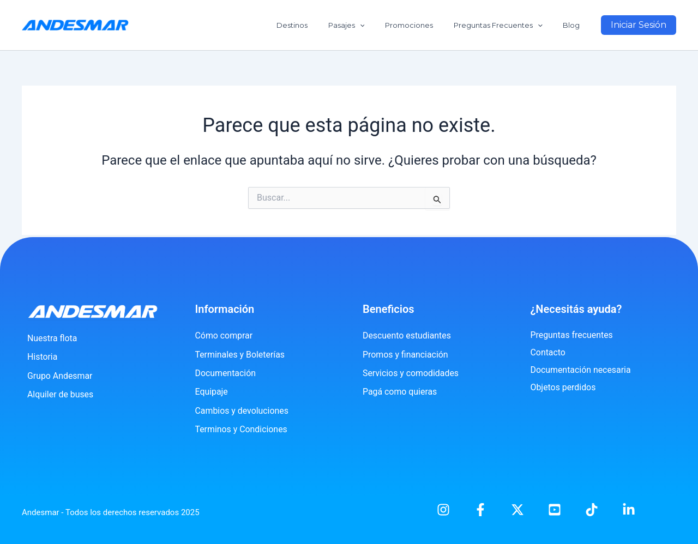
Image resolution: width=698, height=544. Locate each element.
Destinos (320, 25)
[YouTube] (554, 509)
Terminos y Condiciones (241, 429)
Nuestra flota (52, 338)
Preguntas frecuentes (572, 335)
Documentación (225, 373)
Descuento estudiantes (407, 335)
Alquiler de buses (60, 394)
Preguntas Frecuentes (507, 25)
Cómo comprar (224, 335)
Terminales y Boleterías (240, 354)
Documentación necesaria (581, 370)
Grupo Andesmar (60, 376)
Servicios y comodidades (411, 373)
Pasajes (368, 25)
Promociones (425, 25)
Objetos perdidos (564, 387)
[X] (517, 509)
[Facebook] (480, 509)
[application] (382, 25)
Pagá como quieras (400, 391)
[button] (638, 25)
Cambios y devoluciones (242, 411)
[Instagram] (443, 509)
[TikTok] (591, 509)
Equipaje (211, 391)
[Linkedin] (628, 509)
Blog (574, 25)
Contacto (548, 352)
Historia (42, 357)
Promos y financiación (406, 354)
